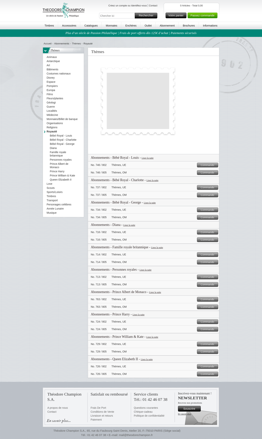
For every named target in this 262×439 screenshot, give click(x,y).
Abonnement (167, 25)
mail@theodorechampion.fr (136, 435)
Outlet (148, 25)
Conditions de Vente (102, 411)
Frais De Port (98, 407)
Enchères (130, 25)
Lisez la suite (147, 158)
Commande (209, 165)
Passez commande (203, 15)
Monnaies (111, 25)
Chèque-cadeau (143, 411)
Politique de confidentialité (149, 415)
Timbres (49, 25)
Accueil (47, 43)
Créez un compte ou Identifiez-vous (127, 5)
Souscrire (191, 409)
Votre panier (177, 15)
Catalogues (91, 25)
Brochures (189, 25)
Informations (210, 25)
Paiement (96, 419)
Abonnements (61, 43)
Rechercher (147, 15)
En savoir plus (184, 414)
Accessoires (69, 25)
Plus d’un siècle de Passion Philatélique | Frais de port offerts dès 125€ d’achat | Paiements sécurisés (131, 33)
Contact (153, 5)
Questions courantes (146, 407)
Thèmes (76, 43)
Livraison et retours (102, 415)
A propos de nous (57, 407)
